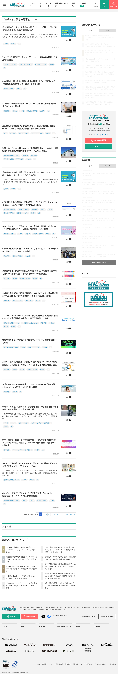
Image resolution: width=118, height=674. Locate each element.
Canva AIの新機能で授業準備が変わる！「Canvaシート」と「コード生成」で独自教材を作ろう (21, 549)
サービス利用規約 (86, 664)
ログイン (98, 146)
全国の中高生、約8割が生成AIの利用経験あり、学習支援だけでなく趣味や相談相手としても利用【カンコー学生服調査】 (29, 272)
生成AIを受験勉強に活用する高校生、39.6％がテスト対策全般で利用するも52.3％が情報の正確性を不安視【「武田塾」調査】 (30, 294)
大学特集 (97, 626)
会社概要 (75, 664)
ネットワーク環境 (37, 133)
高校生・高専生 (9, 88)
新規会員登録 (98, 140)
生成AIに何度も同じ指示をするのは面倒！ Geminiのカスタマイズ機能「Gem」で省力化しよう (21, 569)
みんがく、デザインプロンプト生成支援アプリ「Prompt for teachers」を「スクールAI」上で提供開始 (27, 494)
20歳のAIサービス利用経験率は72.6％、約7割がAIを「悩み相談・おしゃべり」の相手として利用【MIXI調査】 (29, 385)
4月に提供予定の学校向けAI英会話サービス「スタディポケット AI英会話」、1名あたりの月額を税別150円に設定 (29, 203)
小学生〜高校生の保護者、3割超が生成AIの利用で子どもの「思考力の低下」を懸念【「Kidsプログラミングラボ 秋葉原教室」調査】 (30, 363)
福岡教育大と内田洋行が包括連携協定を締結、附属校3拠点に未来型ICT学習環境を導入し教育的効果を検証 (60, 576)
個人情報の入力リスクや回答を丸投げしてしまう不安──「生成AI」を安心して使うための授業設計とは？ (30, 28)
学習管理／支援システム (30, 323)
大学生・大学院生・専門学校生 (13, 159)
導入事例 (25, 155)
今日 (90, 30)
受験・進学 (29, 300)
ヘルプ (38, 664)
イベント (48, 4)
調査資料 (6, 111)
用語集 (78, 626)
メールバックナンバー (98, 135)
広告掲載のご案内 (107, 616)
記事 (41, 4)
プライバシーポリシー (101, 664)
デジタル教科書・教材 (11, 347)
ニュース (107, 166)
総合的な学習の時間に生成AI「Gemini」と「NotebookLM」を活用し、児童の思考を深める (21, 559)
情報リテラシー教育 (26, 64)
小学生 (6, 44)
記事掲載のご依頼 (88, 616)
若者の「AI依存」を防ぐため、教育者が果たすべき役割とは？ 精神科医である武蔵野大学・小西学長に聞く (30, 408)
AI (19, 44)
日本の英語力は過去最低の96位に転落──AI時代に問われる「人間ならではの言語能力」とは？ (60, 566)
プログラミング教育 (10, 64)
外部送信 (113, 664)
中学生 (22, 111)
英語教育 (34, 209)
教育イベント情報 (40, 64)
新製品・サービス (22, 213)
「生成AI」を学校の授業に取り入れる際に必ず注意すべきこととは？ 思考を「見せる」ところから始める (29, 173)
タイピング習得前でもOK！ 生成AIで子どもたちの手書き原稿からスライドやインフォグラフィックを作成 (29, 464)
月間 (107, 30)
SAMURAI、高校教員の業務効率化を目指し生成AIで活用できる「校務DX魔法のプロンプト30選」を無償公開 (28, 82)
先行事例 (43, 323)
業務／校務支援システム (11, 155)
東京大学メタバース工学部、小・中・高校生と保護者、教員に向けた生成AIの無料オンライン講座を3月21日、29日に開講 (30, 227)
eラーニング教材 (23, 209)
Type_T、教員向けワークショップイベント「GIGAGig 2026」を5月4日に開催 (29, 58)
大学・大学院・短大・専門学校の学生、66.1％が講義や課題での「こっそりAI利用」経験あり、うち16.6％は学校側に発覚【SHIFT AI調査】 (29, 442)
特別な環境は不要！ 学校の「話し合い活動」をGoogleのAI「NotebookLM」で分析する (60, 585)
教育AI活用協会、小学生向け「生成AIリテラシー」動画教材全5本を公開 (29, 341)
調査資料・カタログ (64, 626)
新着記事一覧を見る (98, 263)
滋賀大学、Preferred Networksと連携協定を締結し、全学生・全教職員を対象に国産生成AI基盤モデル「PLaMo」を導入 (30, 149)
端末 (5, 133)
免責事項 (68, 664)
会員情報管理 (58, 664)
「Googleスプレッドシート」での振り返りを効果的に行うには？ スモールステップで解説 (21, 585)
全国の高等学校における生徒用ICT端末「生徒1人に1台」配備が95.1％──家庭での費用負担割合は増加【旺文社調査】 (28, 127)
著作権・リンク (47, 664)
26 (67, 514)
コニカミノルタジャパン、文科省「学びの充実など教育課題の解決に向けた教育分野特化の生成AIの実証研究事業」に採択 (30, 317)
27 (71, 514)
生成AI (13, 44)
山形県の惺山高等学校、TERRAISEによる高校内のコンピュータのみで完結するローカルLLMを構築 (30, 250)
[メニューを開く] (4, 4)
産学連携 (34, 155)
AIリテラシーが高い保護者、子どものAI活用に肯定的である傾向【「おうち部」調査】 (29, 105)
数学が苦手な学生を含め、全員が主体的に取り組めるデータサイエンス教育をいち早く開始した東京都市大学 (60, 549)
